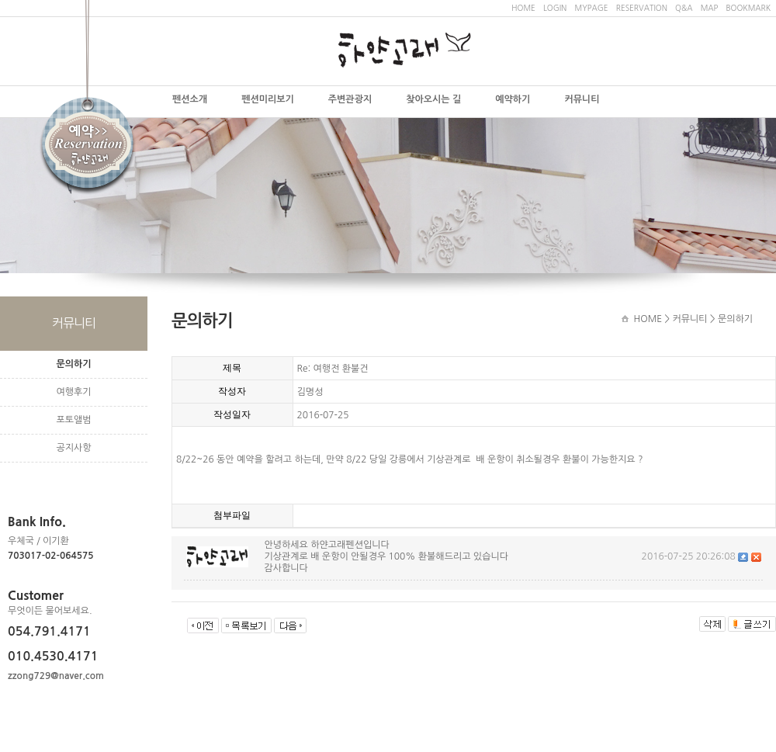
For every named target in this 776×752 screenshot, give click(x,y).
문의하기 (73, 364)
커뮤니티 (581, 99)
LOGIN (554, 8)
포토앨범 (73, 420)
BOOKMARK (748, 8)
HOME (523, 8)
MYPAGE (591, 8)
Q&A (683, 8)
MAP (710, 8)
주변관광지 (350, 99)
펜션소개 (189, 99)
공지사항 (73, 447)
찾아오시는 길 (433, 99)
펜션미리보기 (267, 99)
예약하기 (512, 99)
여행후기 (73, 392)
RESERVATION (641, 8)
